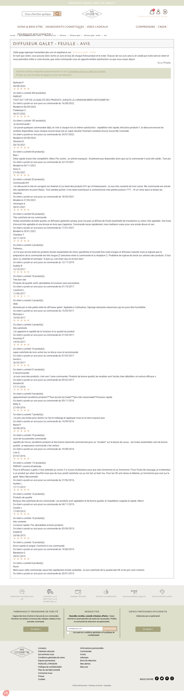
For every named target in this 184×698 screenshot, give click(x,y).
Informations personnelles (91, 652)
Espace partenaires (46, 664)
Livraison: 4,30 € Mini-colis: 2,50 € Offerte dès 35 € (50, 599)
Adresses (84, 661)
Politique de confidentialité (50, 671)
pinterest (167, 682)
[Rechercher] (38, 15)
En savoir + (36, 633)
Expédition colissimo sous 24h (22, 598)
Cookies (41, 683)
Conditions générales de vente (51, 661)
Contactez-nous (45, 677)
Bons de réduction (88, 664)
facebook (157, 682)
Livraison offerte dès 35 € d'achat (152, 18)
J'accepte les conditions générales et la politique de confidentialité (94, 637)
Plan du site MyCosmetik (49, 674)
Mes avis (84, 671)
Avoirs (83, 658)
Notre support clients (162, 596)
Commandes (86, 655)
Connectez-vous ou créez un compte (87, 75)
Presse (41, 680)
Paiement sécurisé (78, 596)
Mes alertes (85, 667)
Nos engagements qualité (134, 596)
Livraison (42, 652)
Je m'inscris (110, 632)
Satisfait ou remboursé (106, 596)
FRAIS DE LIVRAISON (47, 667)
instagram (172, 682)
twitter (162, 682)
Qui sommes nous (46, 658)
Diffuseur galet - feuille (84, 56)
